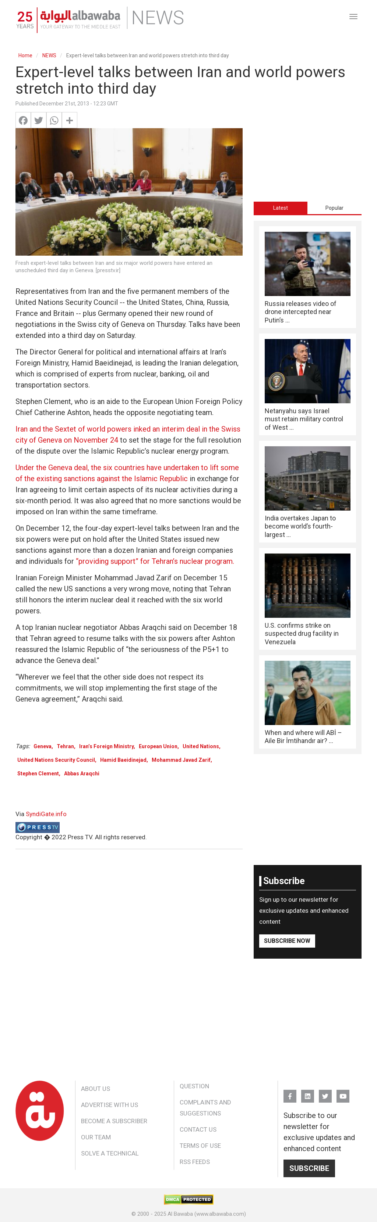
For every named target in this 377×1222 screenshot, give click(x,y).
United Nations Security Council (56, 760)
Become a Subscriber (114, 1121)
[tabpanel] (308, 487)
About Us (95, 1088)
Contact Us (198, 1129)
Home (25, 55)
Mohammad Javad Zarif (181, 760)
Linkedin (308, 1093)
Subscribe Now (287, 940)
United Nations (201, 746)
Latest (280, 208)
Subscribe (309, 1168)
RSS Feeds (195, 1161)
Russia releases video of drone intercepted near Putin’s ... (301, 312)
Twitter (325, 1093)
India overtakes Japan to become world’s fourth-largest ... (300, 526)
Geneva (43, 746)
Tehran (65, 746)
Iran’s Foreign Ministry (106, 746)
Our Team (96, 1137)
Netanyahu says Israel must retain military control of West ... (304, 419)
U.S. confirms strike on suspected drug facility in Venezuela (302, 633)
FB (290, 1093)
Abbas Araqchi (81, 773)
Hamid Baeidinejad (123, 760)
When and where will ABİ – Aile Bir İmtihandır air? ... (303, 737)
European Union (158, 746)
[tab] (281, 208)
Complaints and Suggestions (205, 1108)
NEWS (49, 55)
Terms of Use (200, 1145)
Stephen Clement (38, 773)
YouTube (343, 1093)
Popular (334, 208)
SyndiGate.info (46, 814)
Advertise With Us (109, 1105)
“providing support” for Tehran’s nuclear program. (155, 561)
